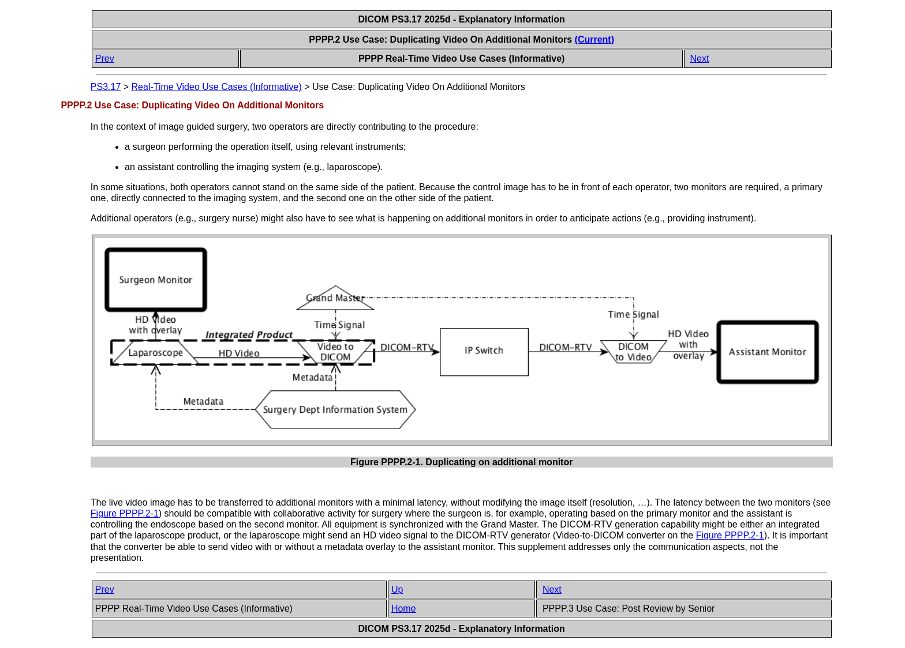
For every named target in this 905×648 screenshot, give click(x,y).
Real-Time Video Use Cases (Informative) (217, 87)
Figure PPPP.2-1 (125, 513)
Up (397, 589)
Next (699, 58)
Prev (104, 58)
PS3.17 (106, 87)
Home (403, 608)
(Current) (594, 39)
